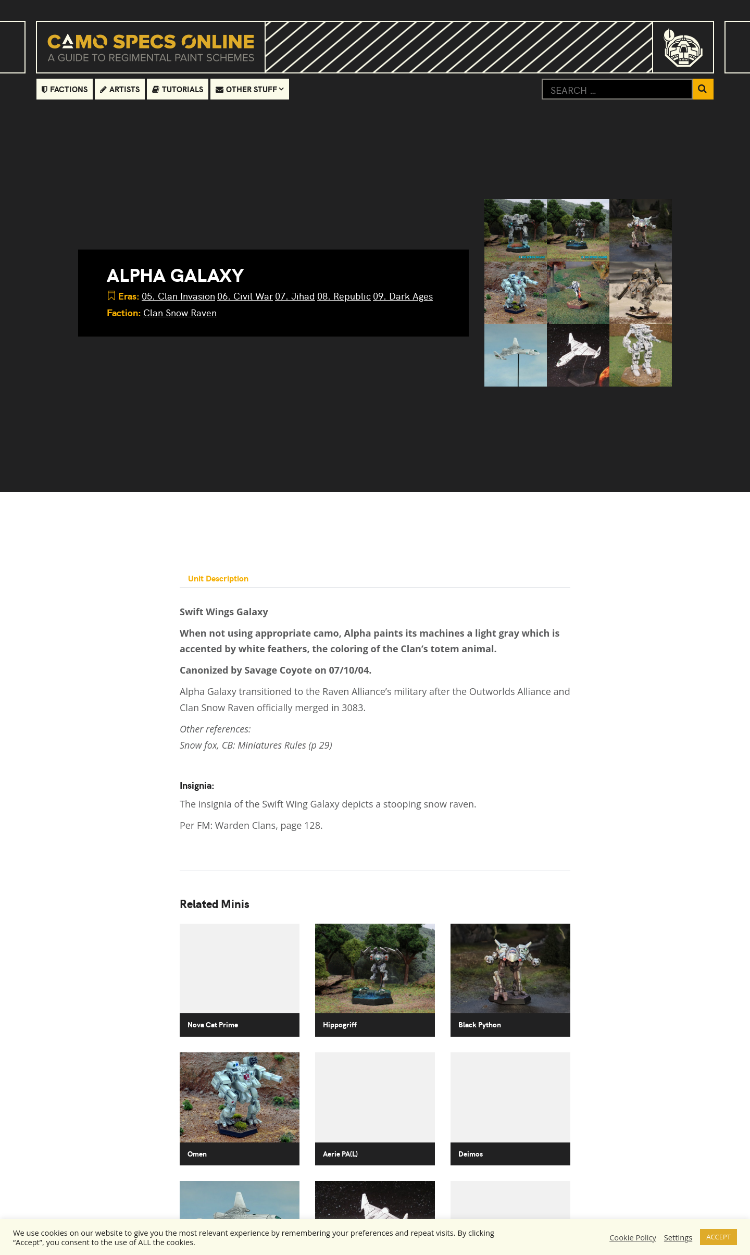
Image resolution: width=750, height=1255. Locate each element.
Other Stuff (246, 88)
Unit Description (218, 577)
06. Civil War (245, 295)
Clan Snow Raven (180, 312)
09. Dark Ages (403, 295)
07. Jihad (295, 295)
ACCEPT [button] (718, 1236)
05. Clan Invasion (178, 295)
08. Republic (344, 295)
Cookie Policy (632, 1237)
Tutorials (177, 88)
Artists (120, 88)
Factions (65, 88)
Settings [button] (678, 1237)
